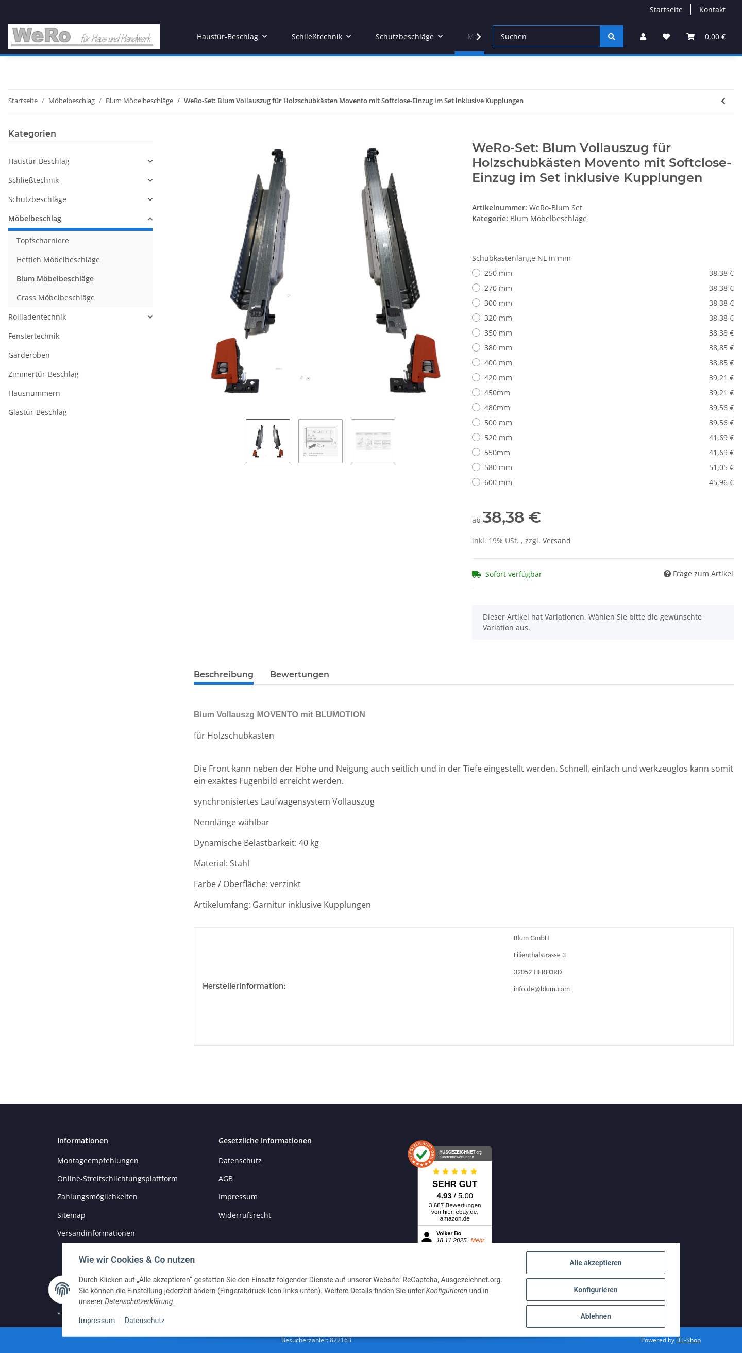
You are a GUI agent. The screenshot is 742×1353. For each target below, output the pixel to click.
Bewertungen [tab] (299, 674)
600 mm (609, 482)
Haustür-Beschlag (39, 161)
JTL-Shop (688, 1339)
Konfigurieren (595, 1289)
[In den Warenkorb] (202, 135)
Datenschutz (240, 1160)
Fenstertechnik (33, 336)
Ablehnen (595, 1316)
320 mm (609, 317)
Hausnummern (34, 393)
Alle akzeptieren (595, 1263)
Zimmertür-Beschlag (43, 374)
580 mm (609, 467)
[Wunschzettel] (666, 36)
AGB (225, 1178)
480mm (609, 407)
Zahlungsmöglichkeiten (97, 1196)
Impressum (238, 1196)
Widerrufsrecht (244, 1215)
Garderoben (29, 355)
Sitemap (71, 1215)
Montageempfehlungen (98, 1160)
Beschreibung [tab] (224, 674)
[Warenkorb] (706, 36)
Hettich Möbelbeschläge (58, 259)
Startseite (666, 9)
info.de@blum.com (542, 988)
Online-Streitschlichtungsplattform (117, 1178)
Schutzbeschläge (37, 199)
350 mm (609, 332)
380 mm (609, 347)
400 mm (609, 362)
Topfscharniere (42, 240)
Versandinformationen (96, 1233)
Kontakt (712, 9)
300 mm (609, 302)
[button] (643, 36)
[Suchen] (546, 36)
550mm (609, 452)
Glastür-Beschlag (37, 412)
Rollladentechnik (37, 317)
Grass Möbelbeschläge (55, 298)
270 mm (609, 287)
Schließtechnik (33, 180)
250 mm (609, 273)
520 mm (609, 437)
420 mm (609, 377)
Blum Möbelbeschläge (548, 218)
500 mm (609, 422)
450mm (609, 392)
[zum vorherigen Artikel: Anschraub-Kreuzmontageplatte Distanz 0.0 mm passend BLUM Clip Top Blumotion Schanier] (723, 101)
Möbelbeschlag (34, 218)
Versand (557, 540)
